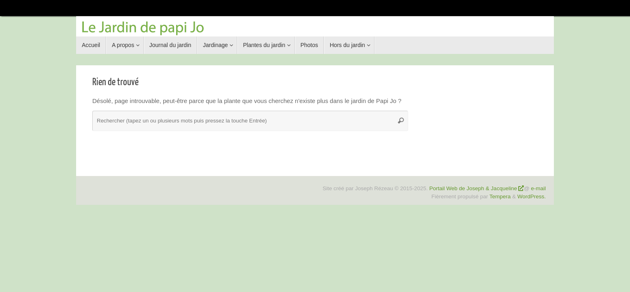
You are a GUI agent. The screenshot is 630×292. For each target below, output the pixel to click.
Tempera (500, 196)
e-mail (538, 188)
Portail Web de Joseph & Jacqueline (473, 188)
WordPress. (531, 196)
